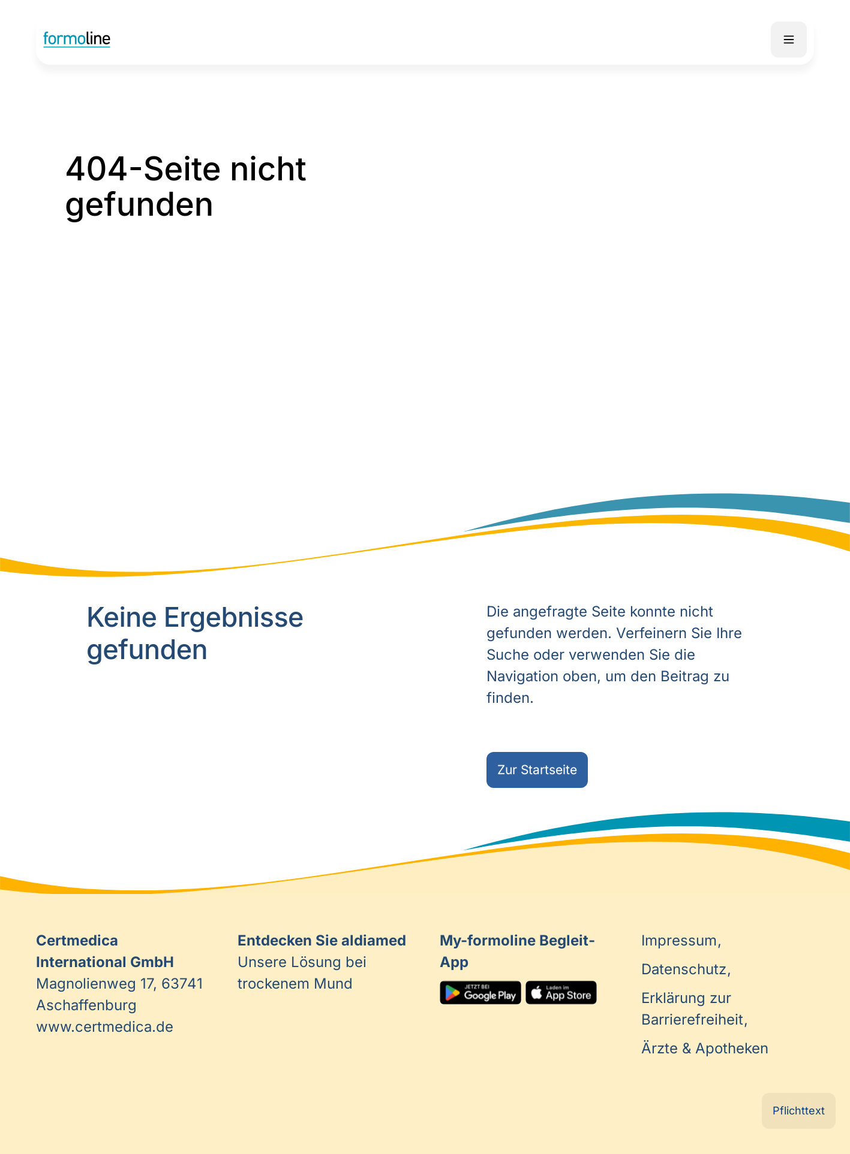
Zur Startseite (537, 769)
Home (76, 39)
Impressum (681, 940)
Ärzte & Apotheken (704, 1048)
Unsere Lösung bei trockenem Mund (322, 962)
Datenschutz (686, 969)
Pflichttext (799, 1110)
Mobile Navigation (789, 39)
